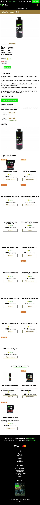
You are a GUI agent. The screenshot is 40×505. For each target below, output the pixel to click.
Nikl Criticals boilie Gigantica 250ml (10, 196)
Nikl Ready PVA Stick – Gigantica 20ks (29, 222)
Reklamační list (20, 474)
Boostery (10, 52)
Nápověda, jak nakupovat (20, 468)
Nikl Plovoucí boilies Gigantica (10, 349)
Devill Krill (17, 91)
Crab (14, 91)
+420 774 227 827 (32, 440)
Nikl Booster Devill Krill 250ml (10, 386)
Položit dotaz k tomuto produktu (9, 100)
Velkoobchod (20, 476)
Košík (30, 1)
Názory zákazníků (20, 455)
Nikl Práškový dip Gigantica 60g (30, 298)
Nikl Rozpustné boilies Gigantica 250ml (30, 273)
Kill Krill (5, 92)
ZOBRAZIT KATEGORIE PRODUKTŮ (20, 8)
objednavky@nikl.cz (31, 438)
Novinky (20, 457)
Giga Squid (27, 91)
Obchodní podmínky (20, 471)
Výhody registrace (20, 470)
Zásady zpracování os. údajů (20, 473)
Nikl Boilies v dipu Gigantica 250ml (29, 323)
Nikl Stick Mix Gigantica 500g (10, 273)
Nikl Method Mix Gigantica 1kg (29, 247)
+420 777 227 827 (12, 1)
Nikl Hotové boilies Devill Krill (29, 386)
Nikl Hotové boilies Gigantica (10, 171)
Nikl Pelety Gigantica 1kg (29, 171)
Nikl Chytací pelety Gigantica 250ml (30, 196)
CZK (36, 1)
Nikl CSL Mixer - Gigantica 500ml (10, 247)
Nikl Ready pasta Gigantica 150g (10, 323)
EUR (38, 1)
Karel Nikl (10, 47)
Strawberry (21, 92)
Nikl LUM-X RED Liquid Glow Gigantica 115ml (10, 222)
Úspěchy (20, 454)
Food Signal (22, 91)
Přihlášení (23, 1)
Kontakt (20, 458)
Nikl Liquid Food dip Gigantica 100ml (10, 298)
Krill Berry (9, 92)
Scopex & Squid (15, 92)
